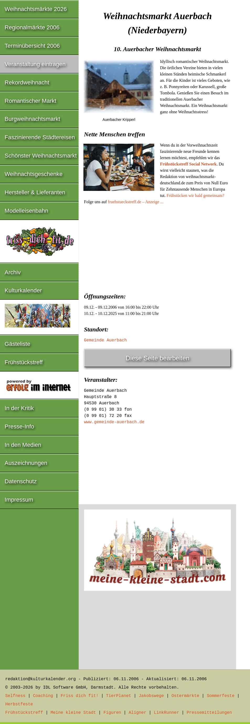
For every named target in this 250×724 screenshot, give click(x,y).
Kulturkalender (23, 290)
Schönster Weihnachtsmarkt (41, 155)
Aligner (137, 712)
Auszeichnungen (26, 463)
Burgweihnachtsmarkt (32, 119)
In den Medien (23, 445)
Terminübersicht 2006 (32, 45)
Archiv (13, 272)
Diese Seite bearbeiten (157, 358)
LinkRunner (166, 712)
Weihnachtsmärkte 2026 (36, 9)
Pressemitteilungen (209, 712)
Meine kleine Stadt (73, 712)
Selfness (15, 696)
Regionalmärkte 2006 (32, 27)
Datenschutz (21, 481)
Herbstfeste (19, 704)
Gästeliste (17, 344)
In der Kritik (19, 408)
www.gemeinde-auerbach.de (114, 422)
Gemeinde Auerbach (105, 340)
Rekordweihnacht (27, 82)
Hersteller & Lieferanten (35, 192)
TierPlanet (118, 696)
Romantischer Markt (30, 101)
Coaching (43, 696)
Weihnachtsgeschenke (34, 174)
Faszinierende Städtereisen (40, 137)
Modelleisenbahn (26, 210)
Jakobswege (151, 696)
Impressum (19, 499)
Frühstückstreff (24, 362)
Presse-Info (19, 426)
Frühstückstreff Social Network (188, 164)
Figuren (112, 712)
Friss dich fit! (79, 696)
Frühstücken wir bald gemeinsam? (195, 195)
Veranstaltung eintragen (35, 64)
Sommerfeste (221, 696)
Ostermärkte (185, 696)
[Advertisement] (157, 247)
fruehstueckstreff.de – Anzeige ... (135, 202)
